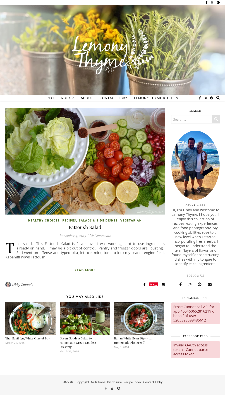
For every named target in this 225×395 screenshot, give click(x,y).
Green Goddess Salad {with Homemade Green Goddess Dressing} (78, 342)
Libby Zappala (22, 284)
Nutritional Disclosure (106, 382)
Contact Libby (113, 98)
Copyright (82, 382)
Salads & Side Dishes (98, 220)
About (87, 98)
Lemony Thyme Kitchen (156, 98)
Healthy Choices (43, 220)
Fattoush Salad (85, 227)
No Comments (100, 235)
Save (155, 285)
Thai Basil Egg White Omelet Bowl (28, 338)
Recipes (69, 220)
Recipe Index (58, 98)
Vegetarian (131, 220)
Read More (85, 270)
